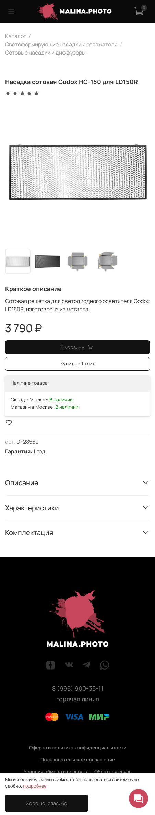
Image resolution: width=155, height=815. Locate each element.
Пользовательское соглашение (77, 759)
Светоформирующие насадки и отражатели (61, 44)
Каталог (15, 36)
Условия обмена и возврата (56, 771)
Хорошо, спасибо (46, 803)
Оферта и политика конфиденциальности (77, 747)
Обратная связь (113, 771)
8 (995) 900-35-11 (77, 688)
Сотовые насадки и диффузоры (45, 52)
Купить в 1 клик (77, 363)
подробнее (34, 786)
